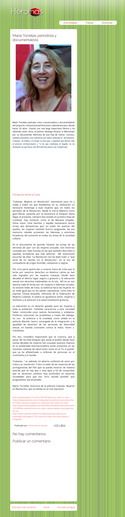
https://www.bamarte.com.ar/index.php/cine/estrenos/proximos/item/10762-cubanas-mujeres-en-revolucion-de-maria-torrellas (43, 401)
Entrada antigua (66, 507)
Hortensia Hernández (38, 425)
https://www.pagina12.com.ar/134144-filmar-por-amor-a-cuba (41, 397)
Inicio (47, 507)
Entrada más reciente (24, 507)
